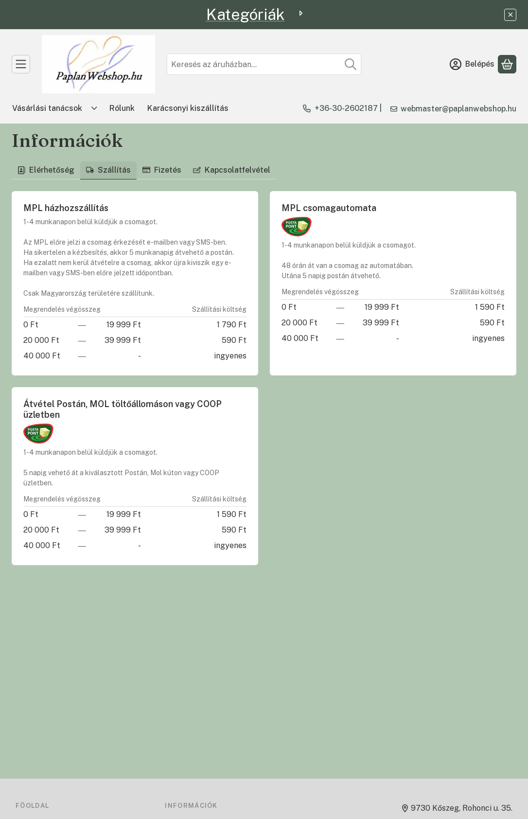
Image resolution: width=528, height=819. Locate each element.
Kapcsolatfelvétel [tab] (231, 170)
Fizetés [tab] (161, 170)
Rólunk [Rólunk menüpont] (122, 108)
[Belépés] (472, 64)
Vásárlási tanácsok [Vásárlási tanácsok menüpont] (47, 108)
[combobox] (264, 64)
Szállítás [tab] (108, 170)
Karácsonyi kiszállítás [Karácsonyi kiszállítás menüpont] (188, 108)
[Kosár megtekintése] (507, 64)
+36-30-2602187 (346, 108)
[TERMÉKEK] (21, 64)
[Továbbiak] (94, 108)
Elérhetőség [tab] (46, 170)
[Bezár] (510, 15)
